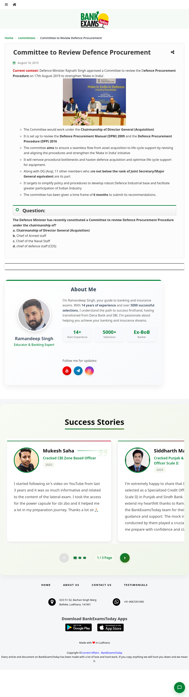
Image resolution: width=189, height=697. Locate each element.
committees (27, 38)
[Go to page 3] (84, 585)
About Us (71, 612)
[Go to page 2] (79, 585)
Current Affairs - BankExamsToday (101, 680)
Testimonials (136, 612)
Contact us (102, 612)
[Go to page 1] (75, 584)
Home (9, 38)
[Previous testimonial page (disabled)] (64, 585)
